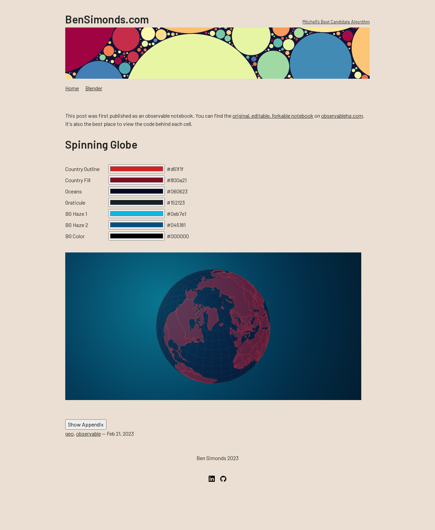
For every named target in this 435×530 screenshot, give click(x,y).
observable (88, 433)
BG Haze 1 (76, 213)
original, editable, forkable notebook (272, 115)
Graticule (75, 202)
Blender (93, 88)
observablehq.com (342, 115)
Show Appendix (86, 424)
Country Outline (82, 169)
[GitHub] (223, 485)
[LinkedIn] (212, 485)
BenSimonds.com (107, 19)
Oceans (73, 191)
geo (69, 433)
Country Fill (77, 180)
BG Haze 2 (76, 225)
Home (72, 88)
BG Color (75, 236)
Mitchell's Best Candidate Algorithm (336, 21)
